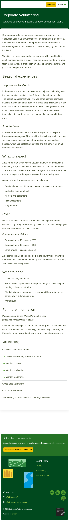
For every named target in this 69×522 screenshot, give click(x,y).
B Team (14, 514)
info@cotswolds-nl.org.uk (16, 502)
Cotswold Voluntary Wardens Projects (21, 356)
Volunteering (10, 342)
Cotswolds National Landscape (9, 4)
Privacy (39, 466)
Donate (51, 5)
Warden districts (11, 363)
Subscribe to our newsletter (18, 450)
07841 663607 (12, 497)
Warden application (13, 370)
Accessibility (41, 471)
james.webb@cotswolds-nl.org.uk (18, 320)
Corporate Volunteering (13, 390)
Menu (60, 4)
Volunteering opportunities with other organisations (26, 397)
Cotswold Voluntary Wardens (15, 350)
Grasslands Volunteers (13, 384)
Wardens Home (42, 475)
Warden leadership (13, 377)
